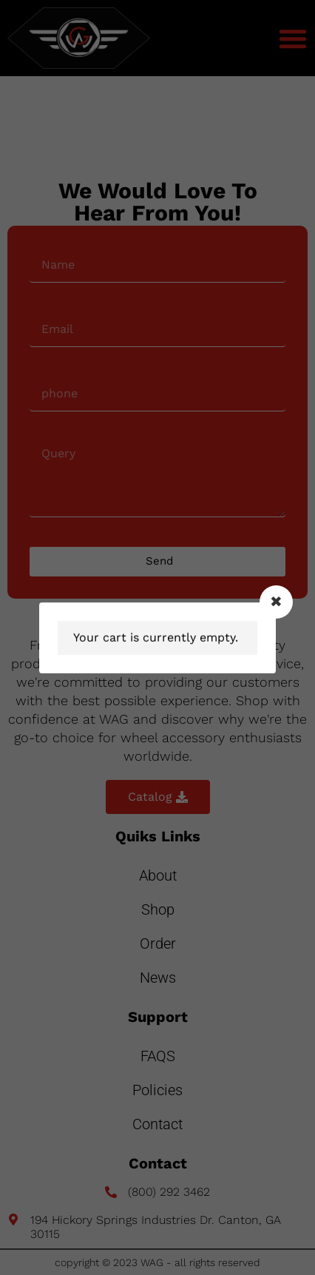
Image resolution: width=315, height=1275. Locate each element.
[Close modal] (276, 602)
